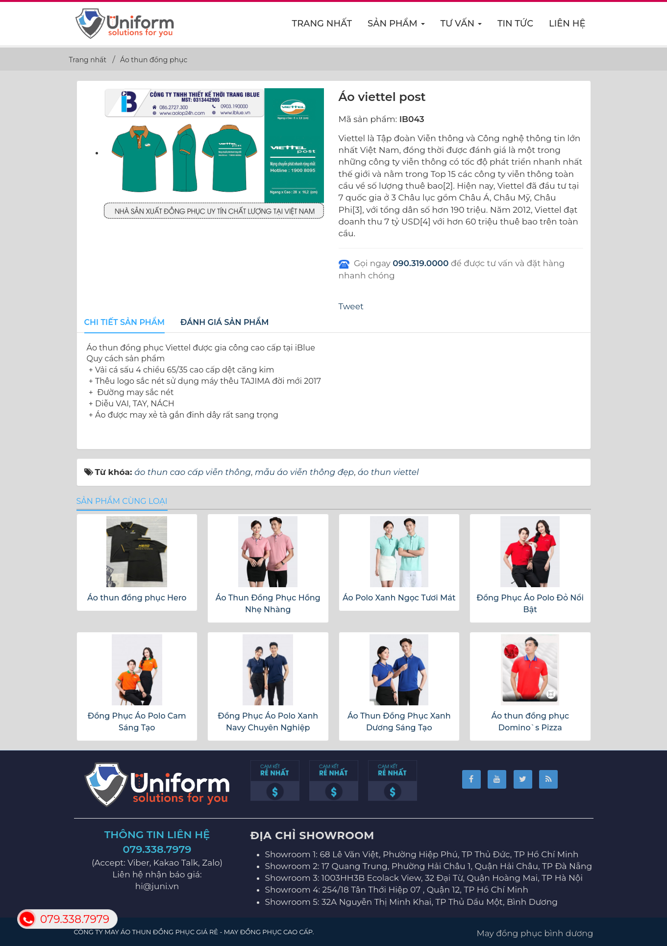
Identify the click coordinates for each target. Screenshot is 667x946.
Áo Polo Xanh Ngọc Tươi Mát (399, 597)
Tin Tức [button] (515, 23)
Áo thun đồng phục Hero (136, 597)
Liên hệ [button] (567, 23)
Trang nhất (322, 23)
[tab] (124, 323)
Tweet (351, 306)
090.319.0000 (420, 263)
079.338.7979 (157, 849)
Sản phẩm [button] (396, 26)
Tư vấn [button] (461, 26)
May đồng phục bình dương (535, 933)
